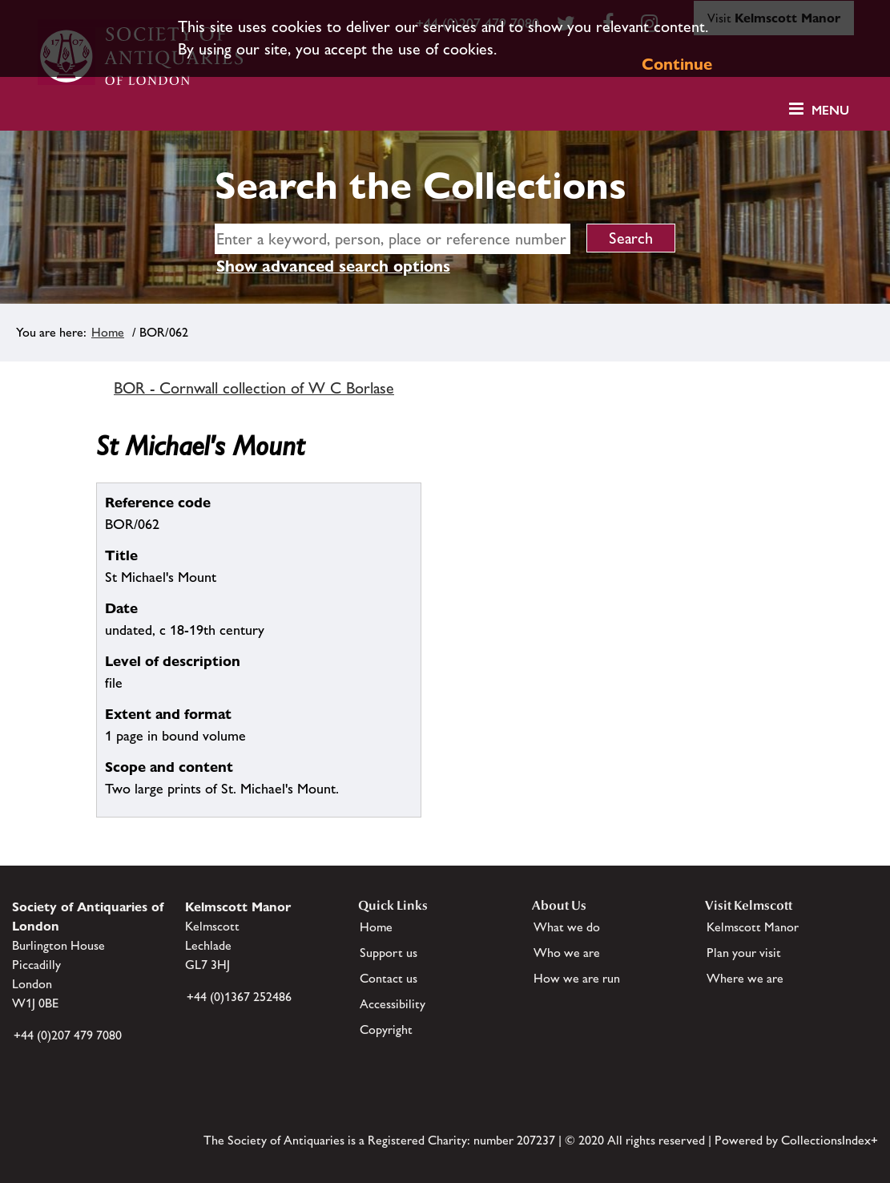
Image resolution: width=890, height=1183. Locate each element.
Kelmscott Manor (753, 927)
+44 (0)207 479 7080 (68, 1035)
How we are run (577, 978)
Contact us (388, 978)
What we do (567, 927)
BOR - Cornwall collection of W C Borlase (254, 388)
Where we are (745, 978)
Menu (830, 110)
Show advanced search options (333, 266)
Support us (388, 952)
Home (107, 332)
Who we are (567, 952)
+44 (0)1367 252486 (239, 996)
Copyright (386, 1029)
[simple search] (392, 239)
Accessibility (392, 1003)
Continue (677, 64)
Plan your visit (744, 952)
